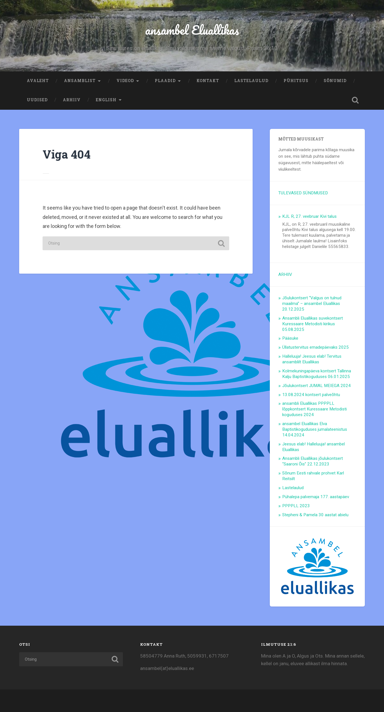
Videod (125, 80)
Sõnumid (335, 80)
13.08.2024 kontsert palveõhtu (311, 394)
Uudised (37, 99)
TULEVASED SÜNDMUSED (303, 192)
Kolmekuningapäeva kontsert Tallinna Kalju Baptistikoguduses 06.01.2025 (316, 373)
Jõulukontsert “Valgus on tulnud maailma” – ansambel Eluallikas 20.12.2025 (311, 303)
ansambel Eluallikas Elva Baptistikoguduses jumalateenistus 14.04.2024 (314, 429)
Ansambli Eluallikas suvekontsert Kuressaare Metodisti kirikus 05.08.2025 (312, 324)
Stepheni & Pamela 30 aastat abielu (315, 514)
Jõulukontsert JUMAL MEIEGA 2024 (316, 385)
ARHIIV (72, 99)
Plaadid (165, 80)
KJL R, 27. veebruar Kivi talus (309, 216)
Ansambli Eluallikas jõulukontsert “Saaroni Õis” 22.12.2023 (312, 461)
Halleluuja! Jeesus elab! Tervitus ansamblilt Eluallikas (311, 359)
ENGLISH (106, 99)
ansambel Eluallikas (192, 30)
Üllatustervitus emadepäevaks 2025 (315, 347)
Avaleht (38, 80)
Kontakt (208, 80)
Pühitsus (296, 80)
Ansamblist (80, 80)
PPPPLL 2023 (296, 505)
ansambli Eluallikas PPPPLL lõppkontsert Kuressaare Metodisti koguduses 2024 (314, 409)
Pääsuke (290, 338)
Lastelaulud (251, 80)
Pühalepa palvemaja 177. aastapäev (315, 496)
